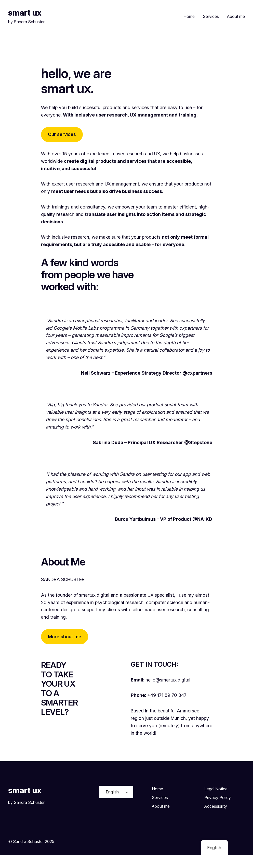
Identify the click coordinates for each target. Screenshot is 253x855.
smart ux (24, 13)
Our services (62, 134)
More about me (64, 637)
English (112, 791)
